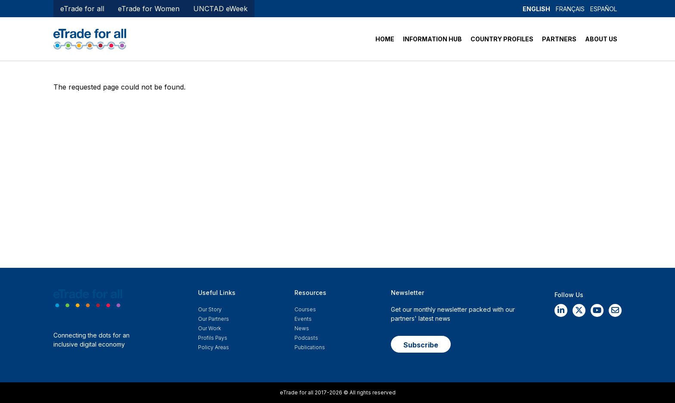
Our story (210, 309)
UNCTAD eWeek (220, 8)
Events (303, 319)
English (536, 8)
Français (570, 8)
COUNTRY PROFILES (502, 39)
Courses (305, 309)
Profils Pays (212, 338)
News (301, 328)
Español (603, 8)
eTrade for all (82, 8)
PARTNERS (559, 39)
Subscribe (420, 345)
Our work (209, 328)
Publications (309, 347)
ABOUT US (601, 39)
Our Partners (213, 319)
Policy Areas (213, 347)
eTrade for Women (149, 8)
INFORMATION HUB (432, 39)
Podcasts (306, 338)
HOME (384, 39)
